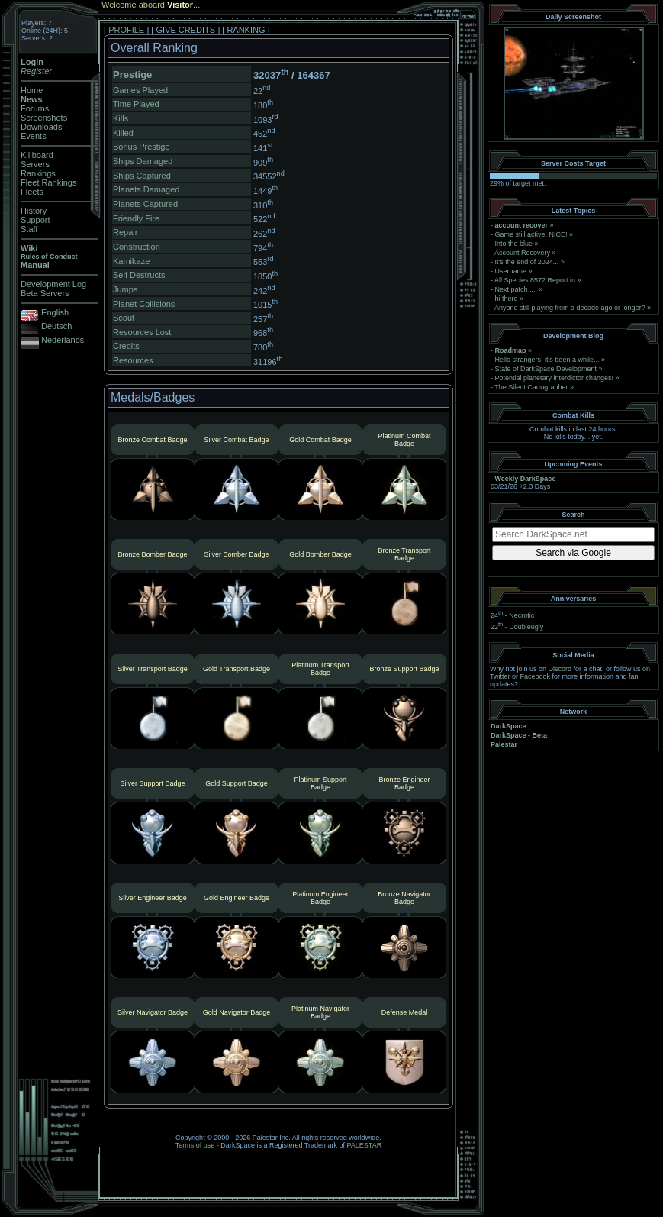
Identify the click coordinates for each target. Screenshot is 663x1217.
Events (34, 135)
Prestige (132, 74)
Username (511, 271)
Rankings (38, 173)
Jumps (125, 289)
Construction (136, 246)
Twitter (500, 676)
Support (35, 219)
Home (32, 90)
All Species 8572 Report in (534, 280)
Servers (35, 164)
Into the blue (514, 243)
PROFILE (126, 29)
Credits (126, 345)
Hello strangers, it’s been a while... (547, 359)
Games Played (140, 90)
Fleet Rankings (48, 182)
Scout (123, 317)
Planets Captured (145, 203)
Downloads (41, 126)
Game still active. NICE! (532, 234)
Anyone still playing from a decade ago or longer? (569, 308)
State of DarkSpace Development (546, 369)
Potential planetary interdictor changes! (554, 378)
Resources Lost (142, 332)
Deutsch (56, 326)
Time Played (136, 103)
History (34, 210)
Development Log (53, 284)
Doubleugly (526, 627)
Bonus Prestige (141, 146)
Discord (560, 669)
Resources (133, 360)
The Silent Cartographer (531, 387)
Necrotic (521, 615)
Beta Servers (45, 293)
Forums (35, 108)
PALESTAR (363, 1145)
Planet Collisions (144, 303)
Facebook (535, 676)
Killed (123, 132)
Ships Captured (142, 175)
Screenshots (44, 117)
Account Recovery (522, 253)
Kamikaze (131, 261)
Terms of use (195, 1145)
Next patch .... (516, 289)
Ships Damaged (142, 161)
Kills (120, 118)
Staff (29, 229)
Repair (125, 232)
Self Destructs (139, 274)
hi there (506, 298)
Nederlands (62, 339)
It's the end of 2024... (527, 262)
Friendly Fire (136, 218)
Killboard (37, 155)
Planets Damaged (146, 189)
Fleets (32, 191)
